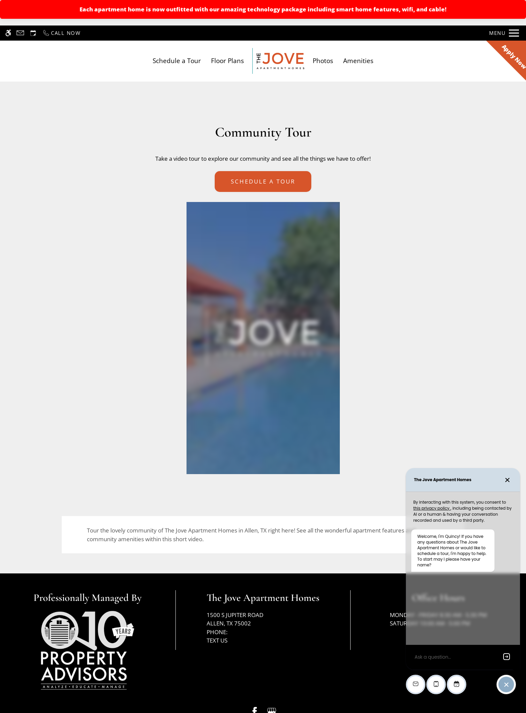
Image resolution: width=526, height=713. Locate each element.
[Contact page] (20, 33)
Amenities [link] (358, 60)
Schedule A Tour (263, 181)
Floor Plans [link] (227, 60)
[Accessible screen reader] (8, 33)
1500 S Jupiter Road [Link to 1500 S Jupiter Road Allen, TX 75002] (263, 619)
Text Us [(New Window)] (217, 640)
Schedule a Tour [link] (177, 60)
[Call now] (61, 33)
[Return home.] (278, 61)
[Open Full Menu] (504, 33)
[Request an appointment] (33, 33)
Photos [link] (323, 60)
